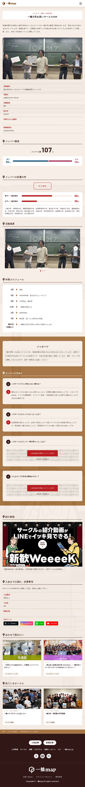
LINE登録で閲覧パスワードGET (42, 453)
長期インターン (50, 749)
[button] (9, 248)
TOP (3, 731)
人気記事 (35, 743)
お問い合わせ (28, 777)
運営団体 (58, 777)
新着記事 (49, 743)
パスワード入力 (42, 459)
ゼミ (59, 749)
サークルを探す (12, 731)
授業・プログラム (35, 749)
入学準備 (15, 749)
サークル (23, 749)
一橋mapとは (68, 749)
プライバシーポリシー (44, 777)
